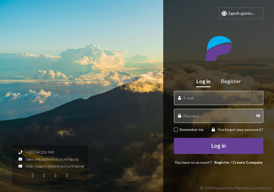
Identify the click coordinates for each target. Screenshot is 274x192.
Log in (218, 145)
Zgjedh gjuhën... (241, 13)
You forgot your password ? (237, 129)
